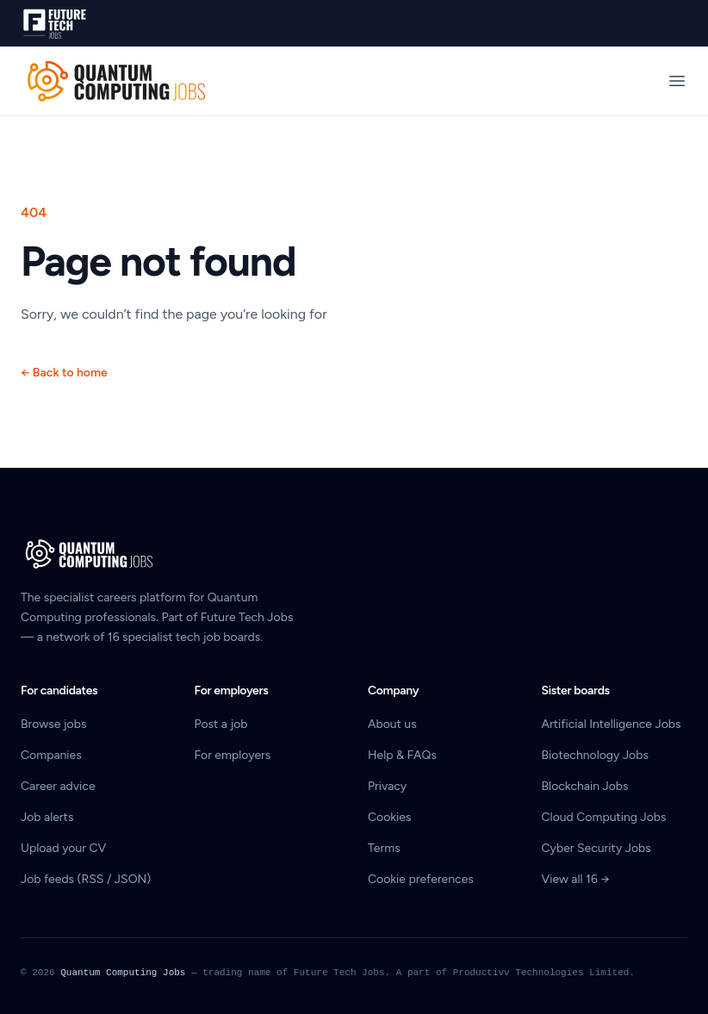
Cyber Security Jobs (596, 848)
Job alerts (47, 817)
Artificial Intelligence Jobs (611, 724)
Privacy (387, 786)
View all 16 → (576, 879)
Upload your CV (63, 848)
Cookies (390, 817)
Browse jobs (53, 724)
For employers (233, 755)
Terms (384, 848)
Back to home (64, 372)
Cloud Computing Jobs (604, 817)
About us (392, 724)
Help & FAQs (402, 755)
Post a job (221, 724)
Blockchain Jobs (585, 786)
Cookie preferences (421, 879)
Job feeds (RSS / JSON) (86, 879)
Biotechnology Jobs (595, 755)
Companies (51, 755)
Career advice (58, 786)
